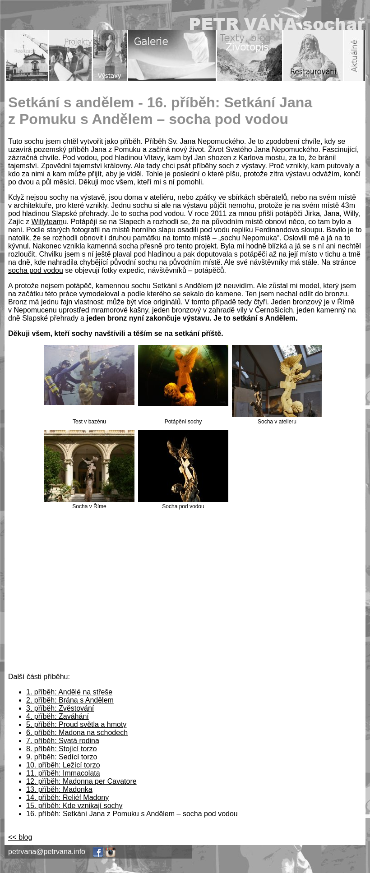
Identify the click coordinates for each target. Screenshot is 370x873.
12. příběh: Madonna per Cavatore (81, 781)
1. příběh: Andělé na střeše (69, 692)
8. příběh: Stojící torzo (61, 749)
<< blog (20, 837)
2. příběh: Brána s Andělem (70, 700)
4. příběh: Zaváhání (57, 716)
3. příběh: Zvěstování (60, 708)
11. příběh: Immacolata (63, 773)
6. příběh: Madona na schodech (77, 732)
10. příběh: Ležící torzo (63, 765)
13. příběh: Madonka (59, 789)
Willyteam (47, 221)
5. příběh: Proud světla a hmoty (76, 724)
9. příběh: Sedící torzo (61, 757)
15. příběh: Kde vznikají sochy (74, 805)
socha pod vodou (35, 270)
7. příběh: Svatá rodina (62, 740)
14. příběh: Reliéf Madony (67, 797)
